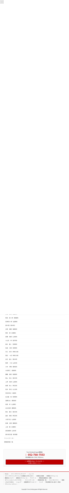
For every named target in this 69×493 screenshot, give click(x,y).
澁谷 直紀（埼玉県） (11, 416)
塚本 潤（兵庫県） (11, 333)
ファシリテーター (9, 438)
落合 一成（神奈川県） (12, 355)
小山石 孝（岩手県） (11, 340)
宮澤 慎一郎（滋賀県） (11, 321)
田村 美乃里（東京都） (11, 434)
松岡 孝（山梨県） (11, 404)
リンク (41, 482)
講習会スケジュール (21, 478)
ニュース (31, 474)
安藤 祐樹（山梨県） (11, 337)
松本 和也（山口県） (11, 389)
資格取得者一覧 (8, 442)
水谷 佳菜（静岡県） (11, 408)
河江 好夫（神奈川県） (12, 352)
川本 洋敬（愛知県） (11, 367)
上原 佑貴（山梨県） (11, 382)
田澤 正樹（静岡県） (11, 423)
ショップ (18, 482)
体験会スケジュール (52, 476)
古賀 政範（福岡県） (11, 329)
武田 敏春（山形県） (11, 431)
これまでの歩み (9, 482)
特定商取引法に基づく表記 (53, 482)
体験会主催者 (40, 476)
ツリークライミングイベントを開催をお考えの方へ (19, 476)
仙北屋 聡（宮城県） (11, 397)
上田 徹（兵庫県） (11, 427)
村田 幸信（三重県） (11, 393)
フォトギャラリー (54, 480)
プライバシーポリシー (11, 484)
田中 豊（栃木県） (10, 325)
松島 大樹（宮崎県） (11, 348)
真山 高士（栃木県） (11, 378)
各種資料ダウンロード (30, 482)
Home (6, 474)
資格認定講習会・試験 (45, 478)
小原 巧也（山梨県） (11, 419)
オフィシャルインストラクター (13, 480)
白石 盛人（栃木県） (11, 359)
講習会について (9, 478)
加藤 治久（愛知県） (11, 400)
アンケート (33, 478)
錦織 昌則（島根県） (11, 374)
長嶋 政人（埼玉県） (11, 385)
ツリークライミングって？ (18, 474)
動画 (63, 480)
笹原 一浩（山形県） (11, 363)
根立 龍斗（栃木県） (11, 412)
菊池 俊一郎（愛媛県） (12, 318)
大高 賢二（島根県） (11, 370)
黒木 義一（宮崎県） (11, 344)
